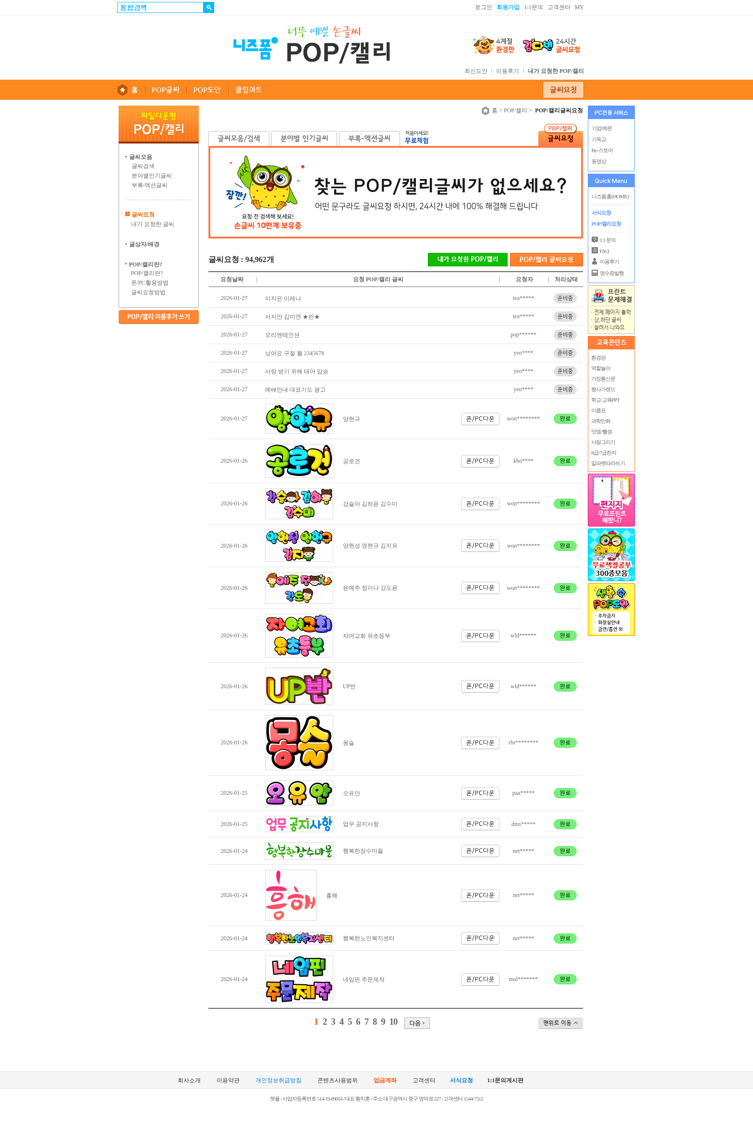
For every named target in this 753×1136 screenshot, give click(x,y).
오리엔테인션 (282, 335)
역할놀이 (601, 368)
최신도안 (475, 71)
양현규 (351, 419)
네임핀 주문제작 (364, 979)
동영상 (599, 161)
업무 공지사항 (361, 824)
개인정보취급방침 (278, 1080)
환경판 (598, 357)
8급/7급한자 (603, 452)
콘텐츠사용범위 (337, 1080)
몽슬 (348, 743)
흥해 (332, 895)
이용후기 (507, 71)
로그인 (483, 7)
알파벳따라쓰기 (608, 463)
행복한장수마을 (363, 851)
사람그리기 (603, 442)
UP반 (349, 686)
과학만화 (601, 421)
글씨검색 (143, 166)
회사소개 (189, 1080)
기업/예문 (602, 128)
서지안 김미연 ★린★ (292, 316)
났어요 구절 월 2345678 (294, 353)
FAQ (604, 251)
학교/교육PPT (605, 400)
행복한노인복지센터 (369, 938)
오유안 (351, 793)
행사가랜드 (603, 389)
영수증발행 (612, 273)
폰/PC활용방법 (150, 282)
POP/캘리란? (147, 273)
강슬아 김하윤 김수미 (370, 504)
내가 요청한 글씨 (152, 224)
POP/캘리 (515, 110)
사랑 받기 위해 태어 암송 (296, 371)
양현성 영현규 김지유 (370, 545)
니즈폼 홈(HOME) (610, 196)
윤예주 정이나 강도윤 (370, 588)
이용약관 (228, 1080)
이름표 (598, 410)
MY (579, 7)
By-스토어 (602, 150)
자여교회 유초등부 (366, 636)
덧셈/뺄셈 (601, 431)
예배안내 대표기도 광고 (295, 389)
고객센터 (559, 7)
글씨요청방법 (148, 292)
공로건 (351, 461)
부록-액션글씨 (150, 185)
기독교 (599, 139)
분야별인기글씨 (152, 175)
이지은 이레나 (283, 298)
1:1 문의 (608, 240)
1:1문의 (533, 7)
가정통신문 (603, 379)
